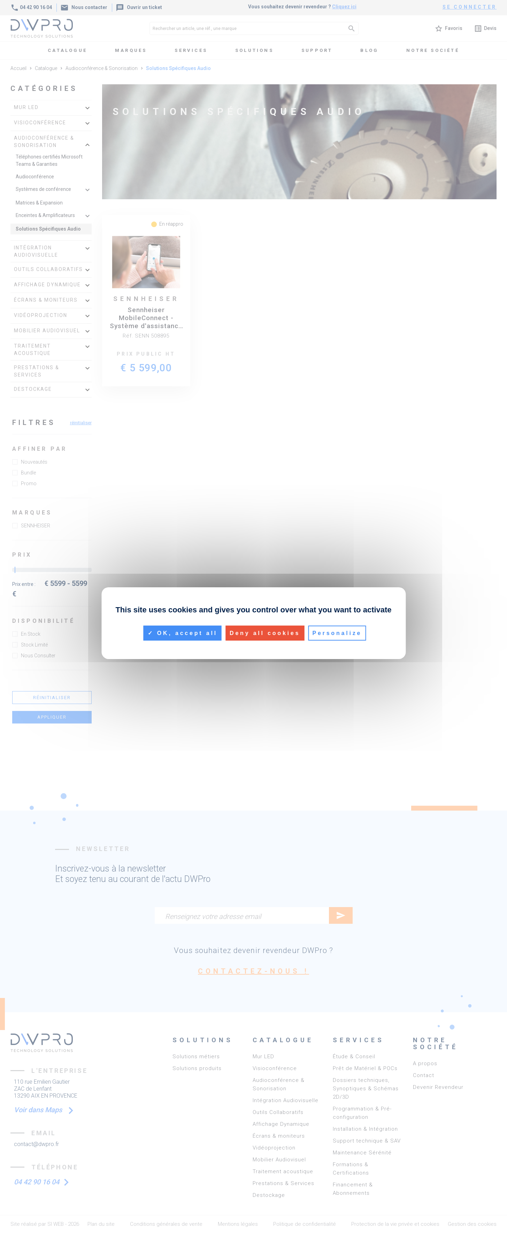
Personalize (337, 633)
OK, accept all (182, 633)
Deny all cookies (265, 633)
